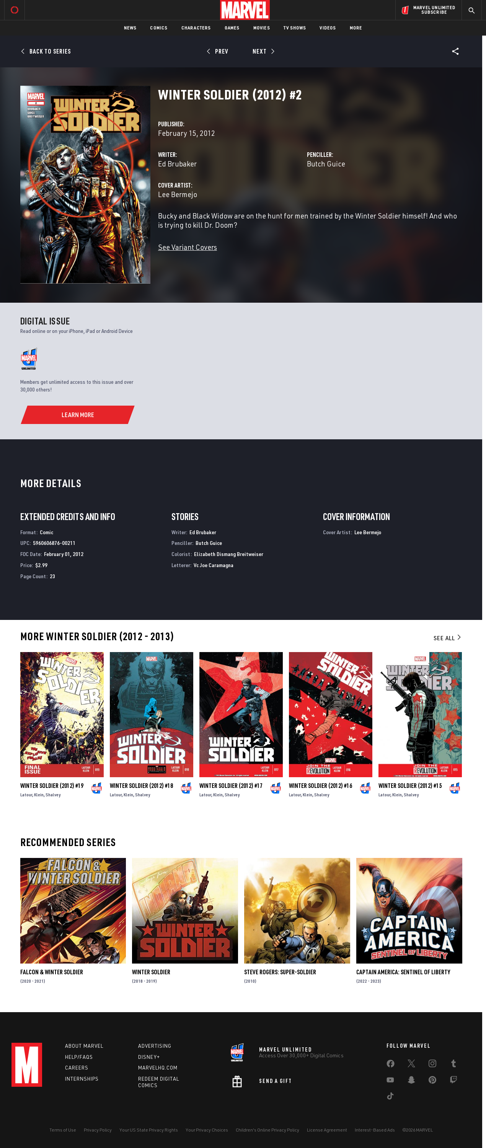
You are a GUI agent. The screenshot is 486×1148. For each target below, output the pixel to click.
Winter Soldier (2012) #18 (141, 785)
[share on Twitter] (411, 1065)
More (356, 28)
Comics (158, 28)
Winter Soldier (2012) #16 (320, 785)
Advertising (154, 1046)
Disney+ (149, 1057)
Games (232, 28)
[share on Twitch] (453, 1081)
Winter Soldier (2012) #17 (231, 785)
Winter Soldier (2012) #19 (51, 785)
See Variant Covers (187, 247)
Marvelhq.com (158, 1068)
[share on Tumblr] (453, 1065)
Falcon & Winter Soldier (51, 972)
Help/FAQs (79, 1057)
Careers (76, 1068)
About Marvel (84, 1046)
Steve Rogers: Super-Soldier (280, 972)
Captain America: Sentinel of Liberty (403, 972)
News (130, 28)
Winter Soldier (151, 972)
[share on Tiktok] (390, 1097)
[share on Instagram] (432, 1065)
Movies (261, 28)
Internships (82, 1079)
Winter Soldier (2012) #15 (410, 785)
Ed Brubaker (177, 163)
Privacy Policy (98, 1130)
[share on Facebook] (391, 1065)
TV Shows (295, 28)
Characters (196, 28)
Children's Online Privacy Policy (267, 1130)
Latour (26, 794)
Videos (328, 28)
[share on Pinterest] (432, 1081)
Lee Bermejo (177, 194)
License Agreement (327, 1130)
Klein (39, 794)
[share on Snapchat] (411, 1081)
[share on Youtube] (390, 1081)
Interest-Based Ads (375, 1130)
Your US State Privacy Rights (148, 1130)
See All (448, 638)
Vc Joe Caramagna (213, 565)
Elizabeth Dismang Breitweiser (228, 554)
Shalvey (53, 794)
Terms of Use (62, 1130)
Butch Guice (326, 163)
